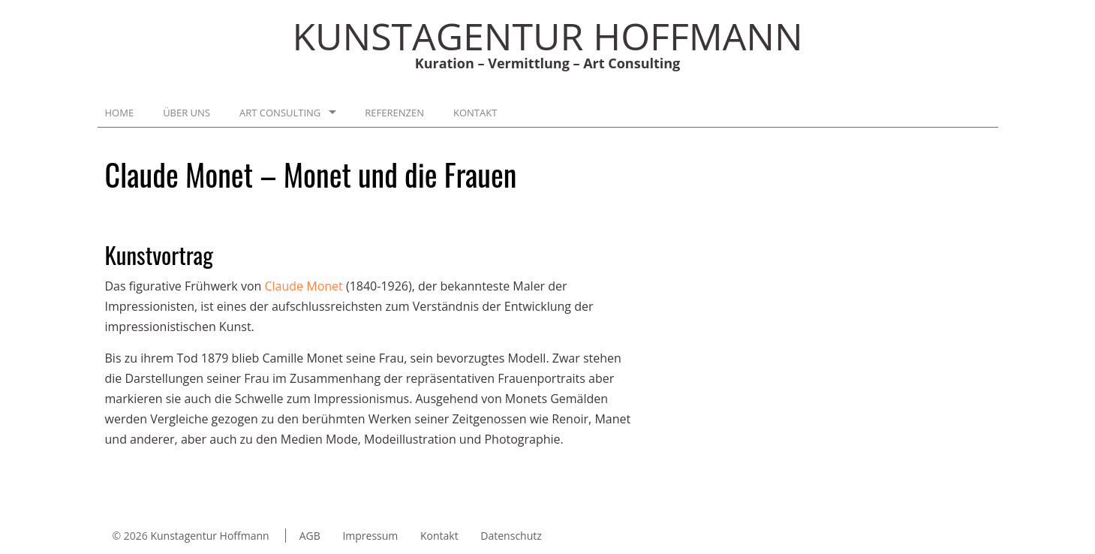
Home (119, 112)
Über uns (186, 112)
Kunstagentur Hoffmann (209, 535)
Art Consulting (279, 112)
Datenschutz (510, 535)
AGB (309, 535)
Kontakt (475, 112)
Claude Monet (305, 286)
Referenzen (394, 112)
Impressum (370, 535)
